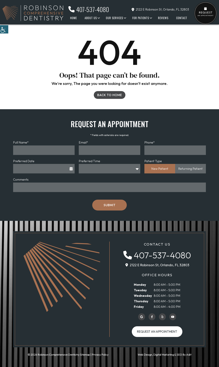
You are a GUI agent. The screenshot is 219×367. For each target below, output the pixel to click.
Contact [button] (181, 18)
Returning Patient (190, 169)
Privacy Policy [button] (100, 354)
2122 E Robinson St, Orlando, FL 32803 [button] (160, 9)
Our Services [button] (114, 18)
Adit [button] (188, 354)
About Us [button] (91, 18)
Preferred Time (89, 161)
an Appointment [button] (205, 11)
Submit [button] (110, 205)
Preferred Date (23, 161)
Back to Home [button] (109, 95)
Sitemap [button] (85, 354)
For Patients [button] (140, 18)
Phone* (149, 142)
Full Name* (21, 142)
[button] (4, 29)
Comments (20, 180)
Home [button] (73, 18)
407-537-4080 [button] (88, 9)
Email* (83, 142)
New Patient (159, 169)
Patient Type (153, 161)
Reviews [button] (163, 18)
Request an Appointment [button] (157, 332)
